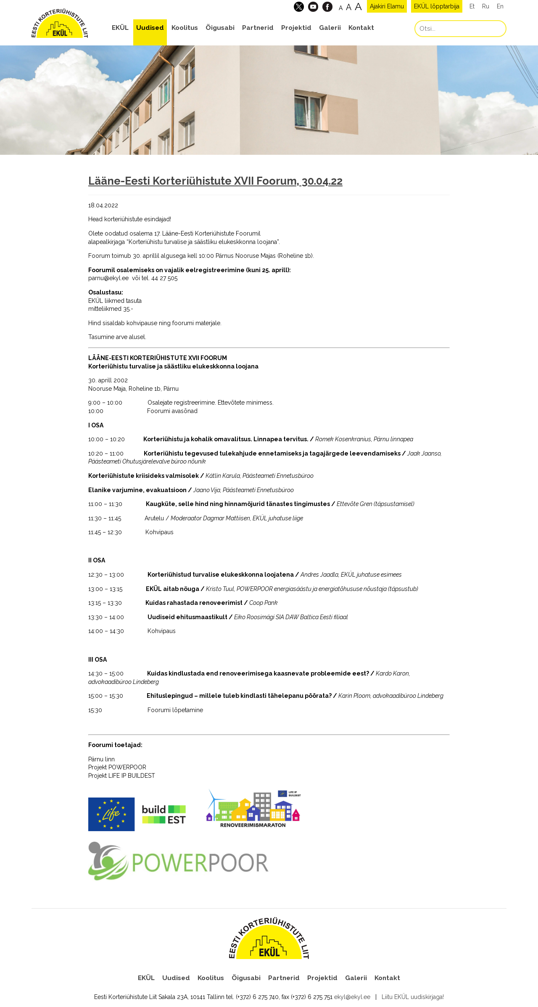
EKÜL (120, 28)
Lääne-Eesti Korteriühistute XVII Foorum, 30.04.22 (215, 181)
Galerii (330, 28)
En (500, 6)
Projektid (296, 28)
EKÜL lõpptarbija (436, 6)
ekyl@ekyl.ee (352, 997)
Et (472, 6)
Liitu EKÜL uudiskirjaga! (413, 997)
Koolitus (184, 28)
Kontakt (361, 28)
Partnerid (258, 28)
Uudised (150, 28)
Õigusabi (220, 28)
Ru (485, 6)
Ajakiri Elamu (387, 6)
